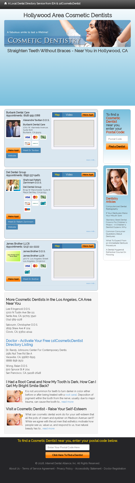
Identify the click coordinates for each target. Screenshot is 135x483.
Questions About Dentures (114, 235)
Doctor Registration (115, 468)
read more (67, 401)
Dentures (116, 213)
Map (57, 114)
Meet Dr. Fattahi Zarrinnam (20, 221)
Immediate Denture (118, 243)
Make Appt (13, 150)
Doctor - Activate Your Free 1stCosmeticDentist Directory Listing (44, 343)
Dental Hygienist (116, 249)
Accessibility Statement (88, 468)
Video (69, 114)
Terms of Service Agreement (38, 468)
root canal (71, 394)
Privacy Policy (65, 468)
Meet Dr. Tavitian (31, 150)
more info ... (91, 160)
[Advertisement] (67, 81)
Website (12, 155)
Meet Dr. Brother (31, 279)
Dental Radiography (116, 207)
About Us (14, 468)
